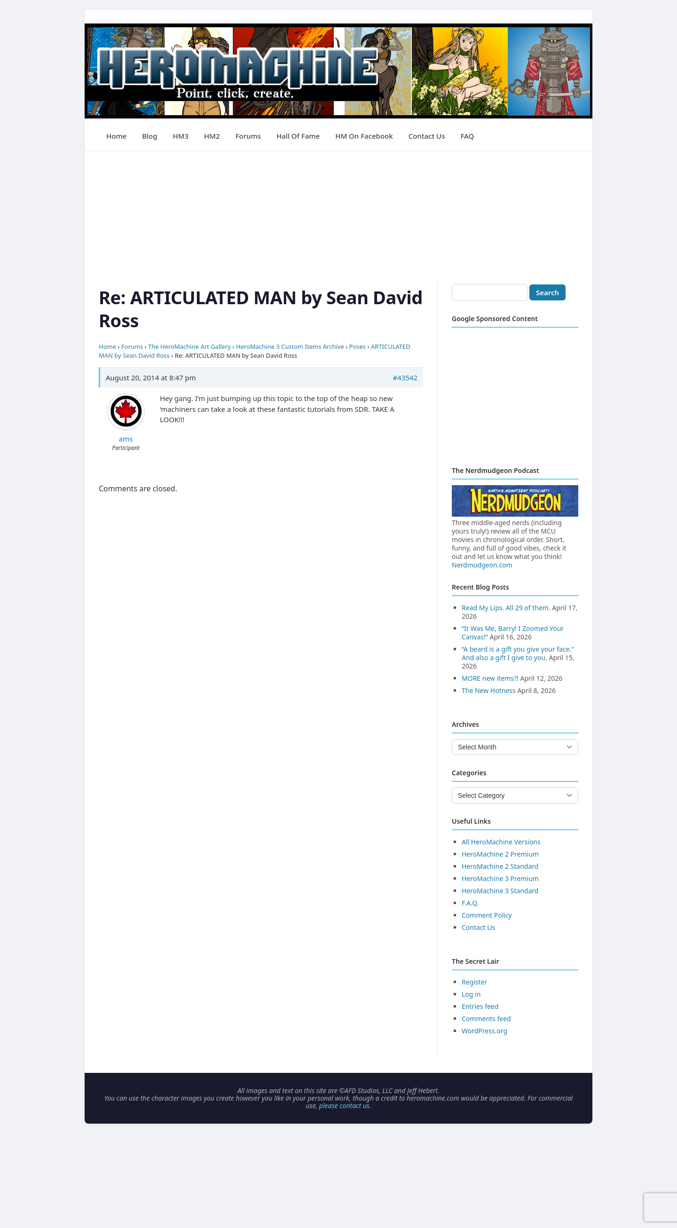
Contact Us (427, 136)
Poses (357, 346)
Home (116, 136)
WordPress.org (484, 1030)
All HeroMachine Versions (501, 841)
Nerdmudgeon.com (482, 564)
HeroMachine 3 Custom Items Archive (290, 346)
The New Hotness (489, 690)
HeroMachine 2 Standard (500, 866)
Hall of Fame (298, 136)
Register (474, 981)
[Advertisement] (338, 217)
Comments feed (486, 1018)
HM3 (181, 136)
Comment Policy (487, 915)
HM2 (212, 136)
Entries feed (480, 1006)
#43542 (405, 377)
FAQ (467, 136)
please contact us (344, 1105)
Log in (471, 994)
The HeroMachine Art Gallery (189, 346)
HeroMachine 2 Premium (500, 854)
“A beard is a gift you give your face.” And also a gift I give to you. (518, 653)
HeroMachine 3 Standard (500, 890)
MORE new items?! (490, 678)
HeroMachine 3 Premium (500, 878)
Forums (248, 136)
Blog (149, 136)
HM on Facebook (364, 136)
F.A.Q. (470, 902)
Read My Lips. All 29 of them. (506, 607)
